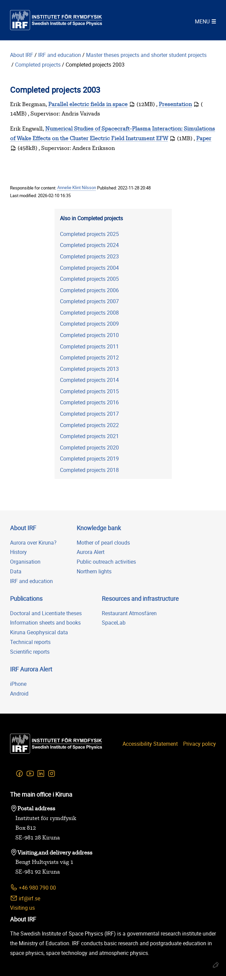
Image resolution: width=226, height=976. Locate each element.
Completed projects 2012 (89, 357)
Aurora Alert (90, 552)
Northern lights (94, 571)
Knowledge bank (99, 528)
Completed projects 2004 (89, 267)
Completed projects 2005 (89, 278)
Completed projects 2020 (89, 447)
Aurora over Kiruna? (33, 542)
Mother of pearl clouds (103, 542)
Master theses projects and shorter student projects (147, 55)
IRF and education (59, 55)
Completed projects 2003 (95, 64)
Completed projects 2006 (89, 290)
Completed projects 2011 (89, 346)
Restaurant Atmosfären (129, 613)
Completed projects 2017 (89, 413)
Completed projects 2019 (89, 458)
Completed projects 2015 (89, 391)
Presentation (175, 104)
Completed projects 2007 (89, 301)
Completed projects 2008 (89, 312)
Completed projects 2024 (89, 245)
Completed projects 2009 (89, 323)
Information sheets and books (45, 622)
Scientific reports (30, 651)
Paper (203, 138)
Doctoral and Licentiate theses (46, 613)
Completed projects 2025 (89, 234)
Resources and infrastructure (140, 598)
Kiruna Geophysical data (39, 632)
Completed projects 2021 (89, 436)
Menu (202, 21)
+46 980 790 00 (33, 887)
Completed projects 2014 (89, 380)
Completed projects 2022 (89, 425)
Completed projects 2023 (89, 256)
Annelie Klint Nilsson (76, 188)
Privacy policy (199, 743)
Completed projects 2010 (89, 335)
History (18, 552)
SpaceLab (114, 622)
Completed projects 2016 (89, 402)
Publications (26, 598)
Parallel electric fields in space (88, 104)
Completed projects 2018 (89, 470)
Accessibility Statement (150, 743)
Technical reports (30, 642)
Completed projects (38, 64)
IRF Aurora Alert (31, 669)
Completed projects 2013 (89, 369)
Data (15, 571)
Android (19, 693)
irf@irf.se (25, 898)
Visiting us (22, 907)
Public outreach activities (106, 561)
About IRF (21, 55)
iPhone (18, 683)
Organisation (25, 561)
